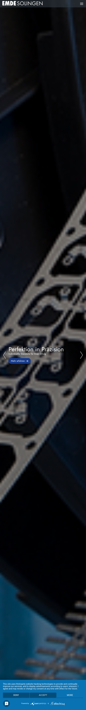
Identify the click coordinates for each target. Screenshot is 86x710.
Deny (16, 695)
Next (81, 355)
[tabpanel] (43, 355)
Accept (43, 695)
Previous (4, 355)
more (70, 695)
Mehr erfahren (18, 361)
